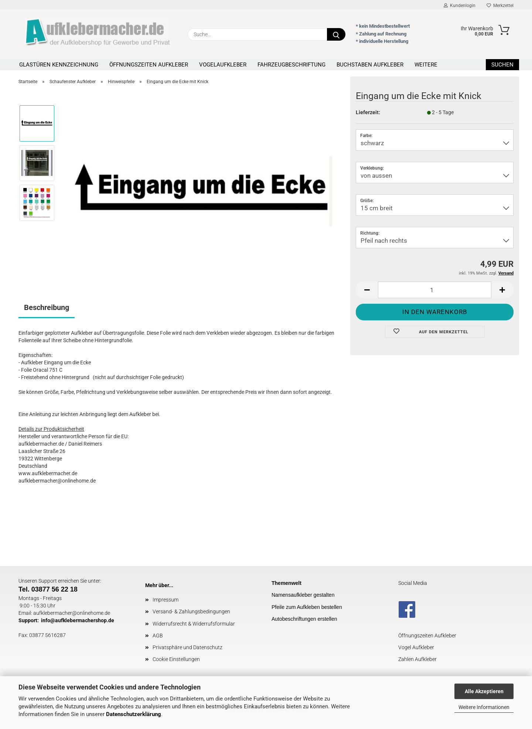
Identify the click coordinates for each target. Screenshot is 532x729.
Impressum (165, 600)
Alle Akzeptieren (484, 691)
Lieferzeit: (368, 112)
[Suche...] (336, 34)
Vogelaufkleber (222, 64)
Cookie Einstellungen (176, 659)
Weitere (426, 64)
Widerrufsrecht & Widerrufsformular (194, 624)
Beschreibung (46, 307)
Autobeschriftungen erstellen (304, 619)
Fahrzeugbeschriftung (291, 64)
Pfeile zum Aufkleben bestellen (307, 607)
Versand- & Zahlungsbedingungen (191, 611)
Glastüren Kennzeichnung (58, 64)
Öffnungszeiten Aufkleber (148, 64)
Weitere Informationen (483, 707)
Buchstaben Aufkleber (370, 64)
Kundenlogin (459, 5)
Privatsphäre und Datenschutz (187, 647)
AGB (158, 635)
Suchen (502, 64)
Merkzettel (500, 5)
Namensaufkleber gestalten (303, 595)
